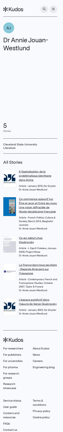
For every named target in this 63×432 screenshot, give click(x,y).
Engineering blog (44, 367)
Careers (38, 361)
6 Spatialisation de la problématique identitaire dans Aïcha (35, 176)
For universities (13, 361)
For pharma (10, 367)
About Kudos (41, 348)
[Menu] (53, 9)
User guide (10, 407)
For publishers (12, 354)
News (36, 354)
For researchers (13, 348)
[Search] (44, 9)
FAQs (6, 423)
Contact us (10, 429)
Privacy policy (41, 411)
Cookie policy (41, 417)
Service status (12, 400)
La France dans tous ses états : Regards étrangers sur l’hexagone (38, 269)
